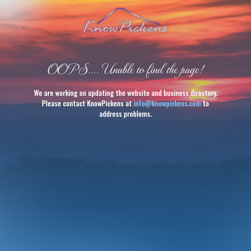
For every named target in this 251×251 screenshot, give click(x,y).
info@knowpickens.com (167, 103)
